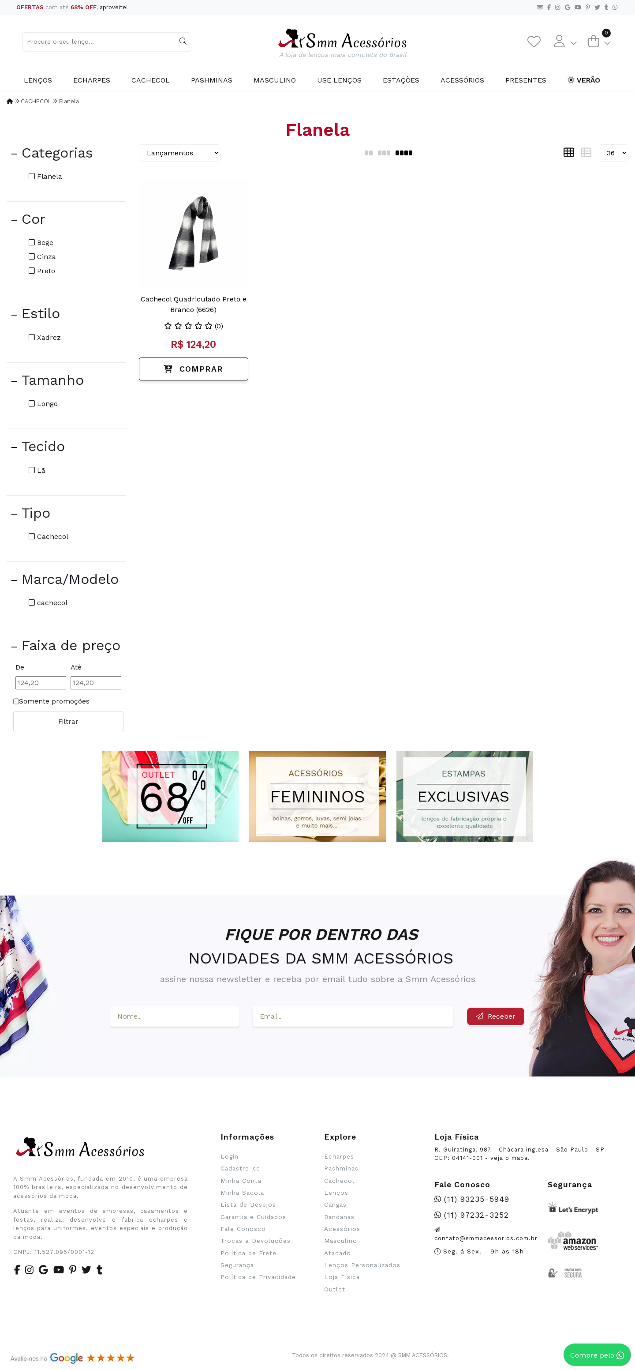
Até (76, 667)
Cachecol (150, 80)
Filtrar (68, 722)
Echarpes (91, 80)
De (19, 667)
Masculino (275, 80)
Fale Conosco (243, 1228)
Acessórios (462, 80)
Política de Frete (248, 1253)
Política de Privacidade (258, 1276)
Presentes (525, 80)
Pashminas (211, 80)
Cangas (335, 1204)
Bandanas (339, 1216)
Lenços (38, 80)
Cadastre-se (240, 1168)
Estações (401, 80)
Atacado (337, 1253)
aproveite (113, 7)
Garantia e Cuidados (253, 1216)
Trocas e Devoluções (255, 1240)
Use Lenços (339, 80)
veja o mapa (509, 1158)
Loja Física (342, 1276)
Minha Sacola (242, 1192)
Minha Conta (240, 1180)
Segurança (237, 1264)
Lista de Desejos (248, 1204)
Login (229, 1156)
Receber (495, 1016)
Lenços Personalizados (362, 1264)
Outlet (334, 1289)
